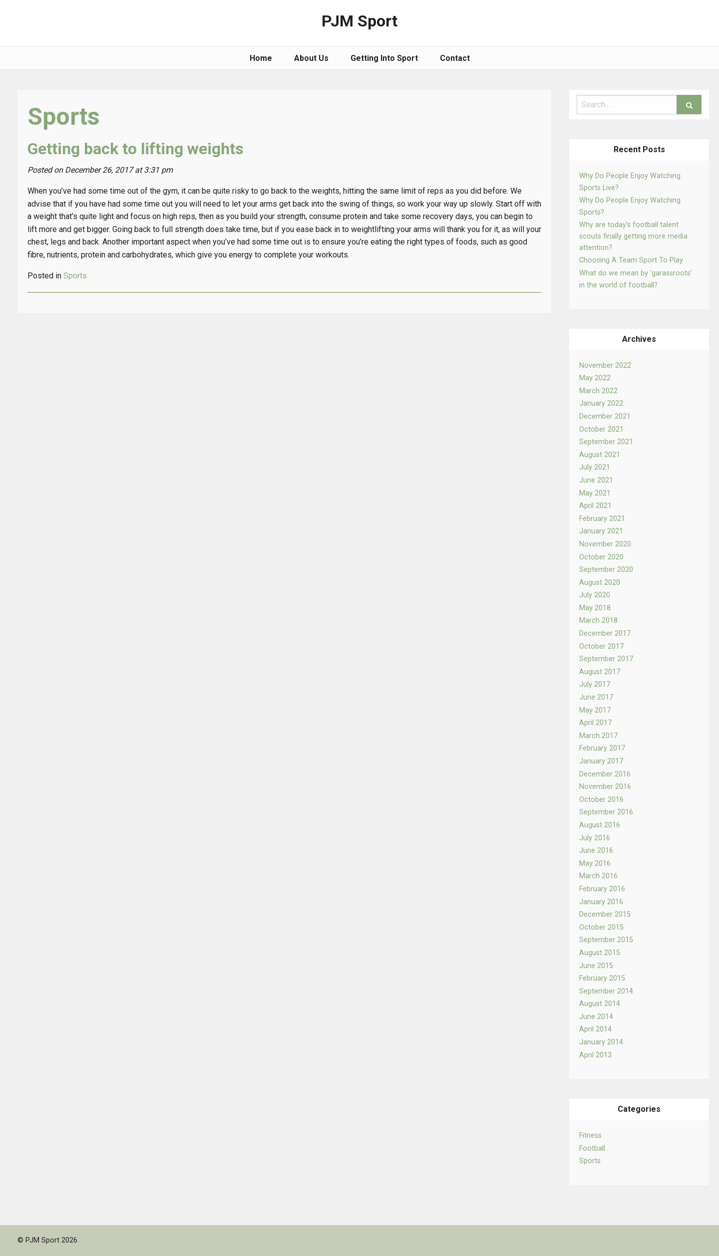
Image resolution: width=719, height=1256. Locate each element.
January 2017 (601, 761)
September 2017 (606, 659)
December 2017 (605, 633)
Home (261, 58)
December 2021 (605, 416)
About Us (311, 58)
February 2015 (602, 978)
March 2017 (598, 736)
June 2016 (596, 850)
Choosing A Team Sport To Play (631, 260)
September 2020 (606, 569)
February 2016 (602, 889)
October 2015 (601, 927)
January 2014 (601, 1042)
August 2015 (599, 953)
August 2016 (599, 825)
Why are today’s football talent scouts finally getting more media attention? (633, 236)
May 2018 (595, 608)
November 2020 (605, 544)
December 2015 (605, 914)
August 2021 (599, 455)
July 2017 (594, 684)
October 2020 (601, 557)
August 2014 (599, 1004)
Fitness (590, 1135)
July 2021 (594, 467)
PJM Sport (359, 20)
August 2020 (599, 582)
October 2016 (601, 799)
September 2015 (606, 940)
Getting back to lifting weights (135, 148)
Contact (455, 58)
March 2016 (598, 876)
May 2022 (595, 378)
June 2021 (596, 480)
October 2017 (601, 646)
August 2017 (599, 672)
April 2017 (595, 723)
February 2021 (602, 518)
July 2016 (594, 838)
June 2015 (596, 966)
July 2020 (594, 595)
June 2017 (596, 697)
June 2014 (596, 1016)
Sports (590, 1161)
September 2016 (606, 812)
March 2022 (598, 391)
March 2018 (598, 620)
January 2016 (601, 902)
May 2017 (595, 710)
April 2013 (595, 1055)
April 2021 (595, 506)
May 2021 (595, 493)
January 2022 (601, 403)
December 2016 (605, 774)
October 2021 (601, 429)
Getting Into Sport (384, 58)
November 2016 (605, 786)
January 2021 (601, 531)
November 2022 (605, 365)
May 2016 (595, 863)
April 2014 (595, 1029)
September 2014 (606, 991)
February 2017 (602, 748)
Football (592, 1148)
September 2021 (606, 442)
